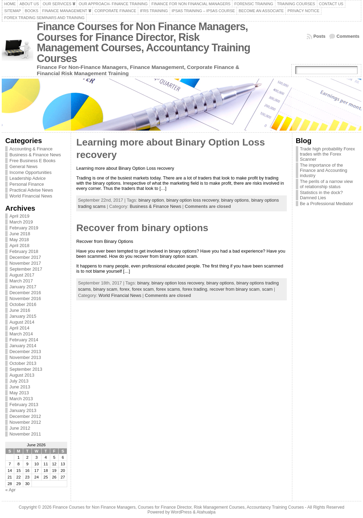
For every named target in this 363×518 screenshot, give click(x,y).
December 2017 (25, 257)
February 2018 (23, 251)
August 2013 (21, 375)
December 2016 (25, 292)
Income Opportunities (30, 172)
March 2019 (21, 222)
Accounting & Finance (31, 148)
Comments (348, 36)
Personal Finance (26, 184)
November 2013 (25, 357)
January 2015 (22, 316)
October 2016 (22, 304)
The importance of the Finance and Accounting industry (323, 170)
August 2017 (21, 275)
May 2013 (19, 392)
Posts (319, 36)
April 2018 (19, 245)
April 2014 (19, 328)
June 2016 (19, 310)
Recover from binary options (142, 227)
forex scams (168, 289)
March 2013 (21, 398)
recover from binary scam (234, 289)
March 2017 (21, 280)
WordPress (181, 512)
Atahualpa (205, 512)
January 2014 (22, 345)
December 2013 (25, 351)
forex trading (195, 289)
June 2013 (19, 386)
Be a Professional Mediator (326, 203)
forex (124, 289)
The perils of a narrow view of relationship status (326, 184)
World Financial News (30, 196)
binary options (235, 200)
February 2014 (23, 339)
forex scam (143, 289)
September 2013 (25, 369)
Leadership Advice (27, 178)
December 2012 (25, 416)
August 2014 (21, 322)
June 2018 (19, 233)
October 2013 (22, 363)
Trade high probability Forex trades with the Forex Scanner (327, 154)
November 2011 (25, 434)
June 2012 (19, 428)
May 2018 (19, 239)
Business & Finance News (35, 154)
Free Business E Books (32, 160)
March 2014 (21, 333)
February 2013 (23, 404)
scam (267, 289)
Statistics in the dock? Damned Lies (321, 195)
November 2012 (25, 422)
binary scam (105, 289)
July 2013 (18, 381)
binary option (151, 200)
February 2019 (23, 227)
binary (143, 283)
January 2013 (22, 410)
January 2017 (22, 286)
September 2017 (25, 269)
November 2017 (25, 263)
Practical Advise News (31, 190)
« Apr (10, 489)
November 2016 (25, 298)
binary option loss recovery (192, 200)
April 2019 (19, 216)
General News (23, 166)
